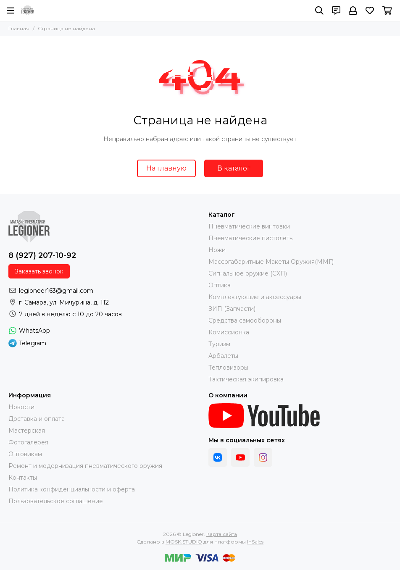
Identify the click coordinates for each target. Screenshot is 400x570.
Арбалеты (223, 356)
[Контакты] (336, 10)
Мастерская (26, 430)
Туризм (219, 344)
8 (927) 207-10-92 (42, 255)
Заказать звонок (39, 271)
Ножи (217, 250)
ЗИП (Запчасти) (231, 309)
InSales (255, 541)
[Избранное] (369, 10)
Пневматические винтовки (249, 226)
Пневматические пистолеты (251, 238)
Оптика (219, 285)
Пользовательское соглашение (55, 501)
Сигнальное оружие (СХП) (247, 273)
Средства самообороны (244, 320)
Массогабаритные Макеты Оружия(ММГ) (271, 261)
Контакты (22, 477)
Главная (18, 28)
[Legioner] (27, 10)
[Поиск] (319, 10)
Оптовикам (25, 454)
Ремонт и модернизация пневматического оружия (85, 466)
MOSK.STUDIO (184, 541)
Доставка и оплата (36, 419)
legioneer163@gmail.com (56, 290)
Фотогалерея (28, 442)
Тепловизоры (228, 367)
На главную (166, 168)
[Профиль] (353, 10)
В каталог (233, 168)
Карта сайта (221, 534)
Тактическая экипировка (246, 379)
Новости (21, 407)
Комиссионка (228, 332)
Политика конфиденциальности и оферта (71, 489)
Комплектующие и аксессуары (254, 297)
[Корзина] (387, 10)
